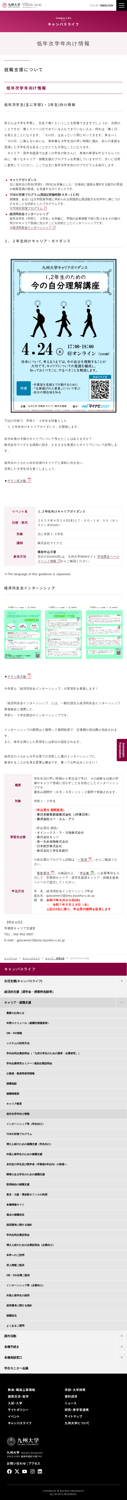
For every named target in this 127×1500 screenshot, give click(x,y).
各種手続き (11, 1346)
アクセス (34, 1463)
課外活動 (10, 1336)
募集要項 (43, 873)
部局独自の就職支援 (17, 1184)
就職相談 (11, 1083)
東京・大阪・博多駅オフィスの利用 (26, 1194)
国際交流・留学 (18, 1396)
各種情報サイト (15, 1204)
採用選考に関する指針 (19, 1224)
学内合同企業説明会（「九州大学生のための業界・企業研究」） (43, 1053)
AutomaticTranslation (121, 750)
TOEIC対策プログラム (19, 1134)
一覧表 (82, 859)
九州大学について (77, 1423)
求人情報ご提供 (15, 1265)
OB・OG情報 (14, 1033)
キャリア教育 (14, 1103)
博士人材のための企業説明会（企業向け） (30, 1245)
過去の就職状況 (15, 1214)
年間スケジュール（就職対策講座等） (28, 1023)
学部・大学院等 (75, 1390)
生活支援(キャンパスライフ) (23, 981)
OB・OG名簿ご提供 (18, 1275)
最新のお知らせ (15, 1013)
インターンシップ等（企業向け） (25, 1285)
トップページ (10, 958)
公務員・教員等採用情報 (20, 1073)
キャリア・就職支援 (54, 958)
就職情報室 (12, 1093)
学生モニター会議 (16, 1368)
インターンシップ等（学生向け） (25, 1123)
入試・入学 (15, 1403)
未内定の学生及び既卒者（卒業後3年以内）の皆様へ (36, 1164)
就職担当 (11, 1315)
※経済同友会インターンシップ (30, 227)
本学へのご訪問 (15, 1255)
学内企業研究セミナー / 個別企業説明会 (29, 1063)
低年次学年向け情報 (17, 1113)
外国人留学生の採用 (17, 1295)
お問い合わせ (16, 1463)
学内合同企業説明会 (17, 1234)
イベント (14, 1416)
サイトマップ (73, 1416)
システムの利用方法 (17, 1043)
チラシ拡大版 (16, 480)
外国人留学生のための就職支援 (24, 1154)
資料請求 (71, 1396)
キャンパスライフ (31, 958)
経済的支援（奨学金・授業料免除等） (29, 991)
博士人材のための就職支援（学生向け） (29, 1144)
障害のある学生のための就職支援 (25, 1174)
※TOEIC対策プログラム (26, 208)
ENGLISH (106, 5)
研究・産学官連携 (77, 1409)
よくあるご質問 (15, 1325)
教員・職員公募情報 (21, 1390)
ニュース (71, 1403)
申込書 (84, 873)
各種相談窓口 (13, 1357)
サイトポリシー (18, 1409)
